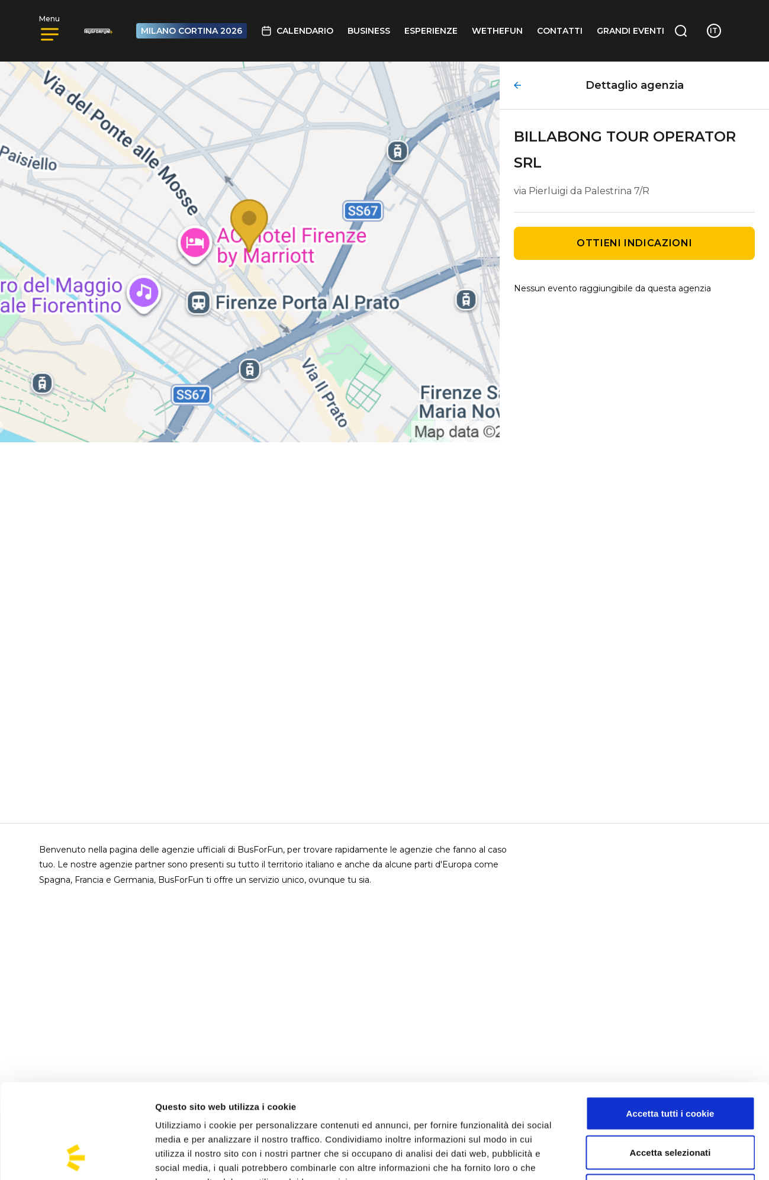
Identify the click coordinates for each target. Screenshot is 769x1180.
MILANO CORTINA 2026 (191, 30)
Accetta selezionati (670, 1064)
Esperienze (431, 30)
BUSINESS (369, 30)
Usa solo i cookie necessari (670, 1102)
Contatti (560, 30)
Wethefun (497, 30)
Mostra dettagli (623, 1157)
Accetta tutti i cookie (670, 1025)
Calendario (297, 30)
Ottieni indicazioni (634, 243)
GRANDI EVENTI (630, 30)
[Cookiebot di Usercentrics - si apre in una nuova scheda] (76, 1157)
